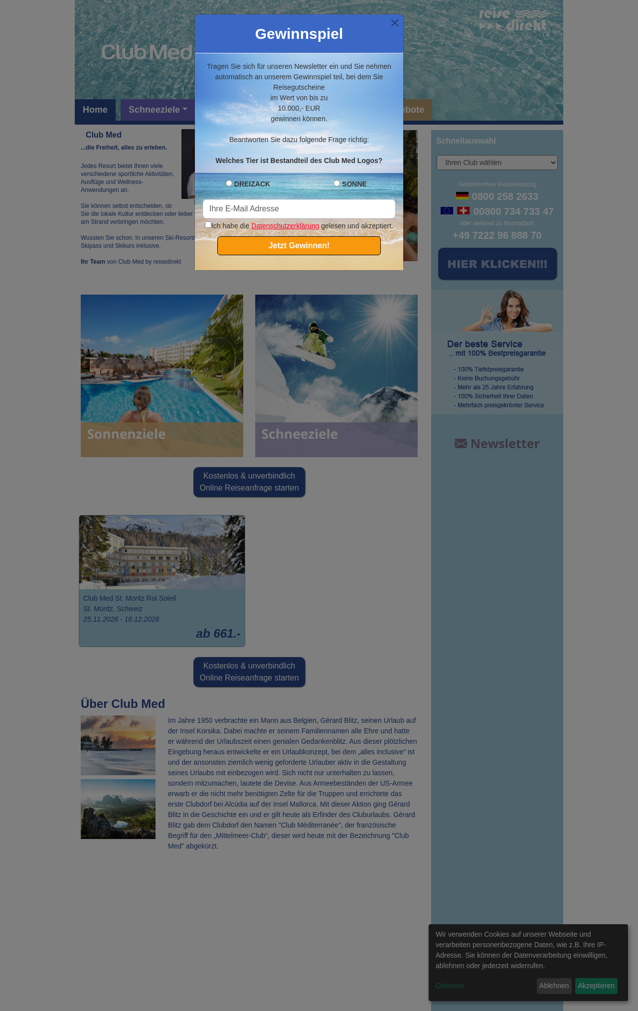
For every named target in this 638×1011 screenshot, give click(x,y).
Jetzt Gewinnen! (299, 245)
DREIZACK (252, 184)
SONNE (354, 184)
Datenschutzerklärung (285, 226)
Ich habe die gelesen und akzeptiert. (299, 226)
